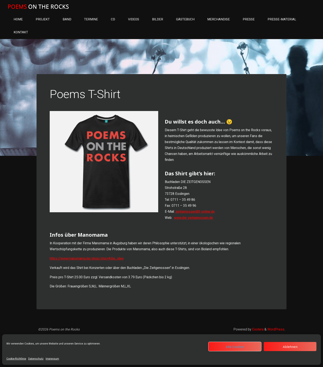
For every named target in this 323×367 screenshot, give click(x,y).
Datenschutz (36, 358)
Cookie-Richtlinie (16, 358)
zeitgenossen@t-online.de (195, 215)
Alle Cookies (235, 347)
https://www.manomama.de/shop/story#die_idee (87, 263)
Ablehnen (290, 347)
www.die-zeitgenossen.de (193, 221)
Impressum (52, 358)
